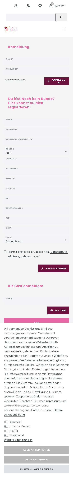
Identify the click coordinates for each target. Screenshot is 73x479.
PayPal (14, 430)
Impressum (53, 401)
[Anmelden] (16, 6)
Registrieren (53, 268)
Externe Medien (20, 426)
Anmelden (56, 81)
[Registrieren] (29, 6)
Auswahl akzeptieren (36, 469)
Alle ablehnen (36, 459)
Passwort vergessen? (14, 79)
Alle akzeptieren (36, 449)
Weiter (58, 310)
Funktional (17, 435)
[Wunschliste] (40, 6)
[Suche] (61, 17)
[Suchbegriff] (30, 17)
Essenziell (16, 421)
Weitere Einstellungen (18, 439)
